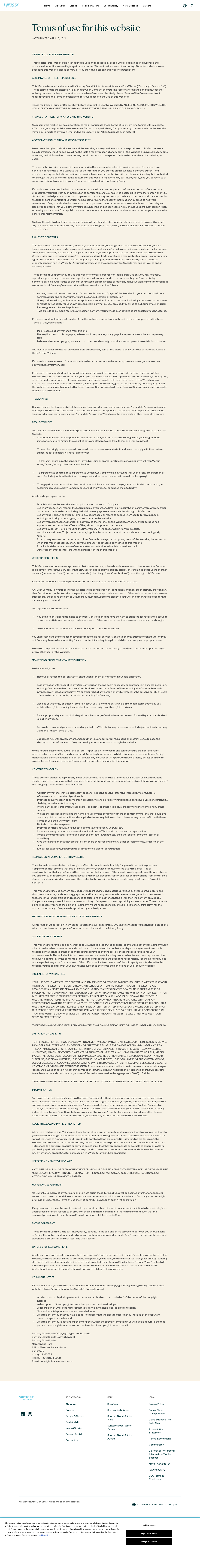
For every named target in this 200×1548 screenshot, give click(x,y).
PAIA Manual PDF (158, 1469)
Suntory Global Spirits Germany (119, 1427)
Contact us (72, 1440)
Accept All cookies (149, 1541)
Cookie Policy (156, 1444)
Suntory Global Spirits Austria (119, 1437)
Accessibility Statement (156, 1431)
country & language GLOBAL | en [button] (155, 1504)
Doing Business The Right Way (160, 1421)
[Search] (192, 5)
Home (47, 5)
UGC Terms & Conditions (156, 1477)
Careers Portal (74, 1434)
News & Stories (130, 5)
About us (60, 5)
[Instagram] (30, 1414)
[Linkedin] (23, 1414)
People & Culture (90, 5)
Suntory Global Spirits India (119, 1418)
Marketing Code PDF (160, 1463)
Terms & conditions (160, 1438)
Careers (147, 5)
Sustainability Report (119, 1410)
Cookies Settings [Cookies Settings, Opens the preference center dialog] (149, 1525)
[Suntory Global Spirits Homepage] (11, 5)
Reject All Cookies (149, 1533)
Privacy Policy (156, 1404)
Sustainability (111, 5)
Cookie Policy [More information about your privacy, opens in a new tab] (44, 1535)
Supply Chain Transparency (157, 1412)
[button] (185, 6)
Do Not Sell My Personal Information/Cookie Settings (162, 1454)
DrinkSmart (113, 1404)
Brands (73, 5)
